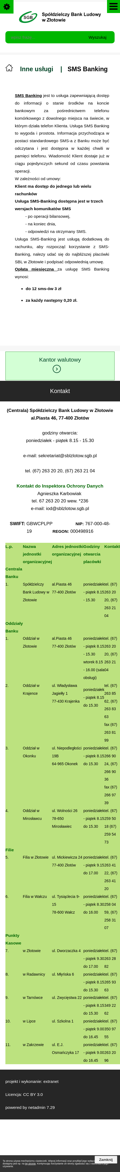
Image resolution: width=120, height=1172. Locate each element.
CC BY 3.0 (33, 1094)
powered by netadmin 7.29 (30, 1107)
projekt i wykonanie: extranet (31, 1081)
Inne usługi (36, 69)
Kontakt (79, 387)
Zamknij (106, 1160)
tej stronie (30, 1163)
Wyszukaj (97, 37)
